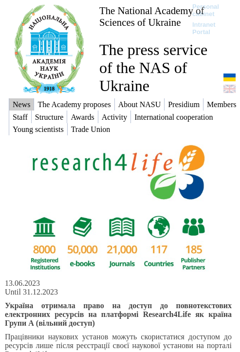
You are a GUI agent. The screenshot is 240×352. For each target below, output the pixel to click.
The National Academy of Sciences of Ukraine (151, 16)
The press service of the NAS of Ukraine (153, 67)
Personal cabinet (205, 10)
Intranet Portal (204, 28)
